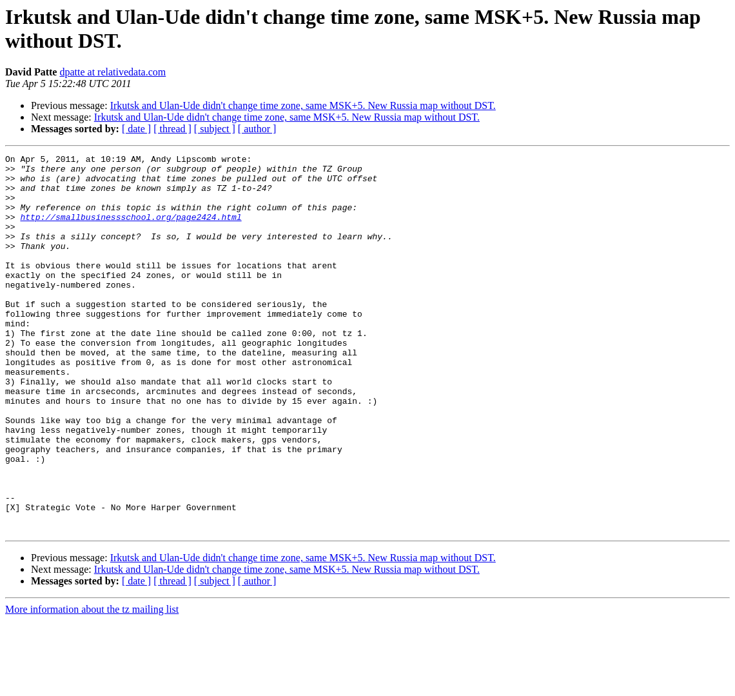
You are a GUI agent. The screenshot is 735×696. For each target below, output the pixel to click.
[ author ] (257, 128)
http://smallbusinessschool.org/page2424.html (130, 230)
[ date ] (136, 128)
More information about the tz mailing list (92, 684)
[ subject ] (214, 128)
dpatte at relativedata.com (112, 71)
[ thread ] (172, 128)
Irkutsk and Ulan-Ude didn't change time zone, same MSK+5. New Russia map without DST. (303, 105)
